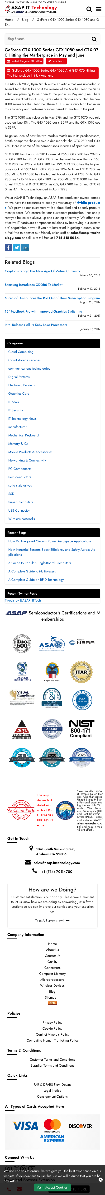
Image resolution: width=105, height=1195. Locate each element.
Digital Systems (19, 376)
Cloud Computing (20, 351)
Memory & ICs (18, 443)
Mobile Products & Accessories (30, 452)
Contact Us (52, 955)
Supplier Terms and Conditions (52, 1065)
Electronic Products (22, 385)
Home (52, 943)
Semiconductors (19, 477)
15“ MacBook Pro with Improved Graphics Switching (43, 311)
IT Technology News (22, 418)
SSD (11, 493)
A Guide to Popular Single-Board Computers (39, 563)
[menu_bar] (99, 9)
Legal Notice (52, 1090)
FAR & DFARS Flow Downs (52, 1084)
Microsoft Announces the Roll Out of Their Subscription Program (52, 298)
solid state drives (20, 485)
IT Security (15, 410)
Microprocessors (52, 979)
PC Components (19, 468)
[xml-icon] (52, 1003)
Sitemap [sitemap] (52, 997)
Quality (52, 961)
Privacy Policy (52, 1022)
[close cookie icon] (101, 1180)
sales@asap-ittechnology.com (57, 862)
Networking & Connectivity (27, 460)
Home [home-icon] (9, 19)
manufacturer (17, 427)
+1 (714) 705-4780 (56, 871)
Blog (25, 19)
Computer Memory (52, 973)
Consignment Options (52, 1096)
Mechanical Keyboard (23, 435)
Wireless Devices (52, 985)
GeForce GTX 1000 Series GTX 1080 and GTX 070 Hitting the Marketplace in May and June (51, 73)
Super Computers (20, 502)
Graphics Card (18, 393)
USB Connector (19, 510)
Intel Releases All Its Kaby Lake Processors (36, 325)
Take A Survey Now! (52, 920)
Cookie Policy (52, 1028)
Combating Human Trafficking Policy (52, 1040)
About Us (52, 949)
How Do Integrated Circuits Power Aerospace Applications (49, 541)
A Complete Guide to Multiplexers (32, 571)
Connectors (52, 967)
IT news (13, 401)
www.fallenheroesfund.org (89, 823)
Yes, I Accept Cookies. (52, 1187)
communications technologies (29, 368)
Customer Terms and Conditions (52, 1059)
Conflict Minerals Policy (52, 1034)
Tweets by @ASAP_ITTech (23, 600)
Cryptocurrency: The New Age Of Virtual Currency (42, 271)
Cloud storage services (24, 360)
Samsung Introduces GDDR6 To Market (33, 285)
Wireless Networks (21, 518)
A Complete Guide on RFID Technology (36, 579)
